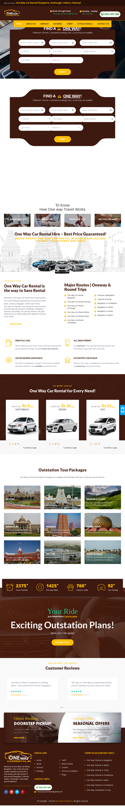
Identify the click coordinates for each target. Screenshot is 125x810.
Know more (16, 325)
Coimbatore (112, 303)
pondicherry (100, 532)
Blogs (64, 778)
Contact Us (103, 24)
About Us (31, 24)
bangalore (50, 559)
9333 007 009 (45, 790)
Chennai (100, 295)
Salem (110, 315)
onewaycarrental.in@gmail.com (49, 795)
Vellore (110, 307)
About (38, 767)
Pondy (108, 299)
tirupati (58, 504)
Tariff (70, 24)
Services (44, 24)
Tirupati (9, 534)
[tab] (17, 220)
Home (19, 24)
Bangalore (110, 295)
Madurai (58, 532)
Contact (65, 770)
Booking (57, 24)
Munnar (89, 504)
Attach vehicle (85, 24)
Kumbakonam (101, 559)
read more (20, 741)
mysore (18, 504)
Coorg (89, 507)
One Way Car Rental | (64, 805)
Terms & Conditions (70, 774)
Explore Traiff (62, 644)
